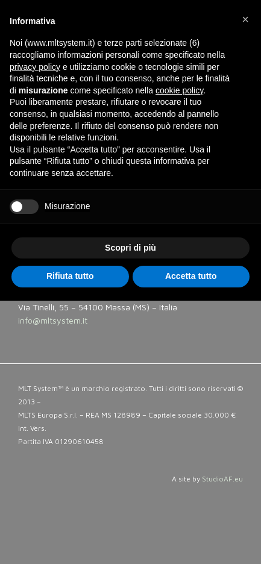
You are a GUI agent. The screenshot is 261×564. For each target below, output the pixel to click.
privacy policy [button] (35, 67)
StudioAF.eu (222, 478)
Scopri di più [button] (130, 247)
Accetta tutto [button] (191, 276)
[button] (245, 19)
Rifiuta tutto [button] (70, 276)
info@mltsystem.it (52, 320)
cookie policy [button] (179, 90)
